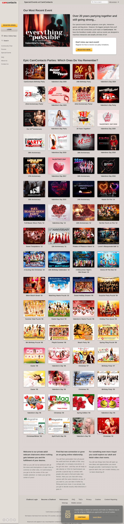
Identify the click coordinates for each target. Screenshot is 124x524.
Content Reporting (111, 499)
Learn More (97, 517)
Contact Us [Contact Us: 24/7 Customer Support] (4, 64)
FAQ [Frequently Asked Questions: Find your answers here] (2, 57)
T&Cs (81, 499)
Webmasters (63, 499)
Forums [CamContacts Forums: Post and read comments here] (3, 49)
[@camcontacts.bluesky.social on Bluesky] (7, 519)
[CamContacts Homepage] (9, 12)
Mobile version (76, 503)
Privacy (89, 499)
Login (9, 29)
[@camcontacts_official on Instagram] (14, 519)
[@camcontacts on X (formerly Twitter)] (4, 519)
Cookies (98, 499)
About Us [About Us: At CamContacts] (4, 61)
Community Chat (6, 46)
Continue (81, 517)
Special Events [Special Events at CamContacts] (6, 53)
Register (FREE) (9, 25)
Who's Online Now (10, 36)
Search (6, 41)
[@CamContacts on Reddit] (11, 519)
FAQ (73, 499)
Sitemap (65, 503)
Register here (84, 50)
